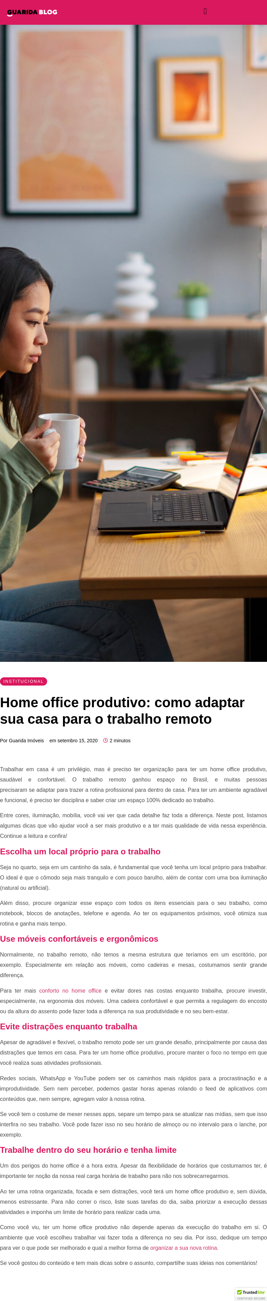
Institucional (23, 681)
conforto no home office (69, 991)
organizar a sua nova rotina (183, 1248)
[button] (251, 1294)
